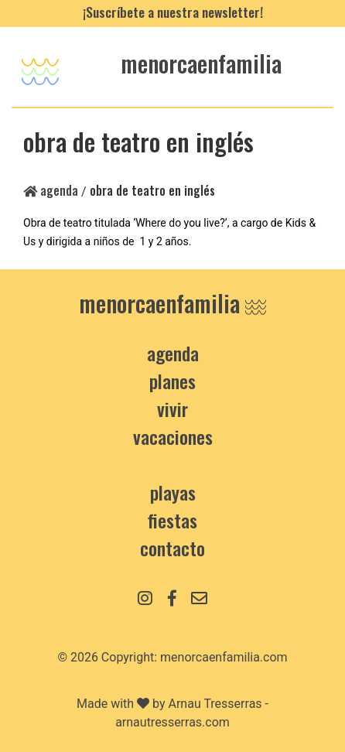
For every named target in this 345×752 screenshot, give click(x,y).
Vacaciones (173, 436)
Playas (173, 492)
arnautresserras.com (172, 722)
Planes (172, 381)
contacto (172, 548)
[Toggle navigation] (40, 66)
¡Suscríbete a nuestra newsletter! (173, 12)
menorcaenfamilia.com (224, 657)
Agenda (50, 190)
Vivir (172, 408)
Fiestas (172, 520)
